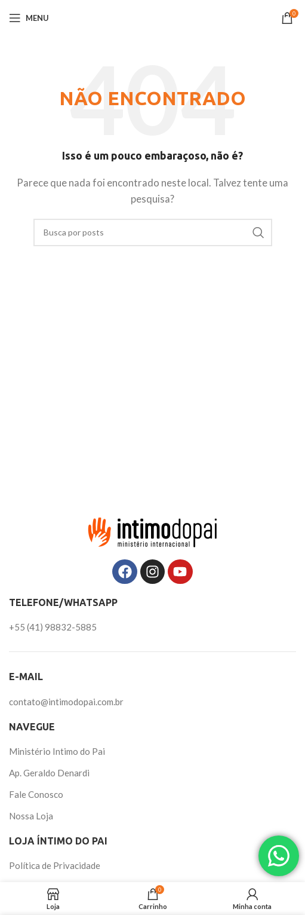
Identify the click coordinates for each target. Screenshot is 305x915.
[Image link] (152, 530)
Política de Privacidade (54, 865)
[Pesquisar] (152, 232)
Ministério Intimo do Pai (57, 751)
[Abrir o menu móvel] (29, 18)
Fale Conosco (36, 794)
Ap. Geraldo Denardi (49, 772)
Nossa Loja (31, 815)
